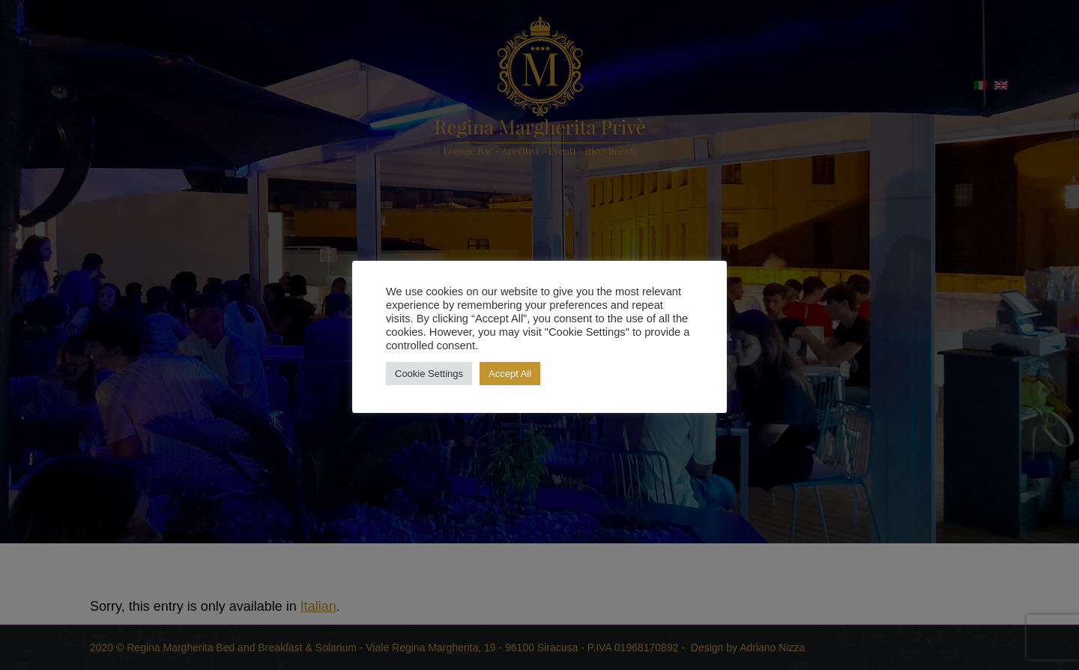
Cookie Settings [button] (429, 373)
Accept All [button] (510, 373)
